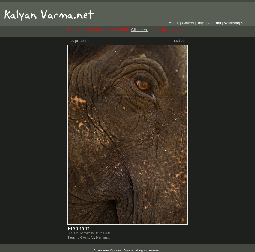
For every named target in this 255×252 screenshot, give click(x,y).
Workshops (233, 23)
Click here (139, 30)
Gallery (188, 23)
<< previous (80, 40)
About (174, 23)
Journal (214, 23)
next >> (179, 40)
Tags (201, 23)
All (92, 237)
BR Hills (83, 237)
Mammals (103, 237)
